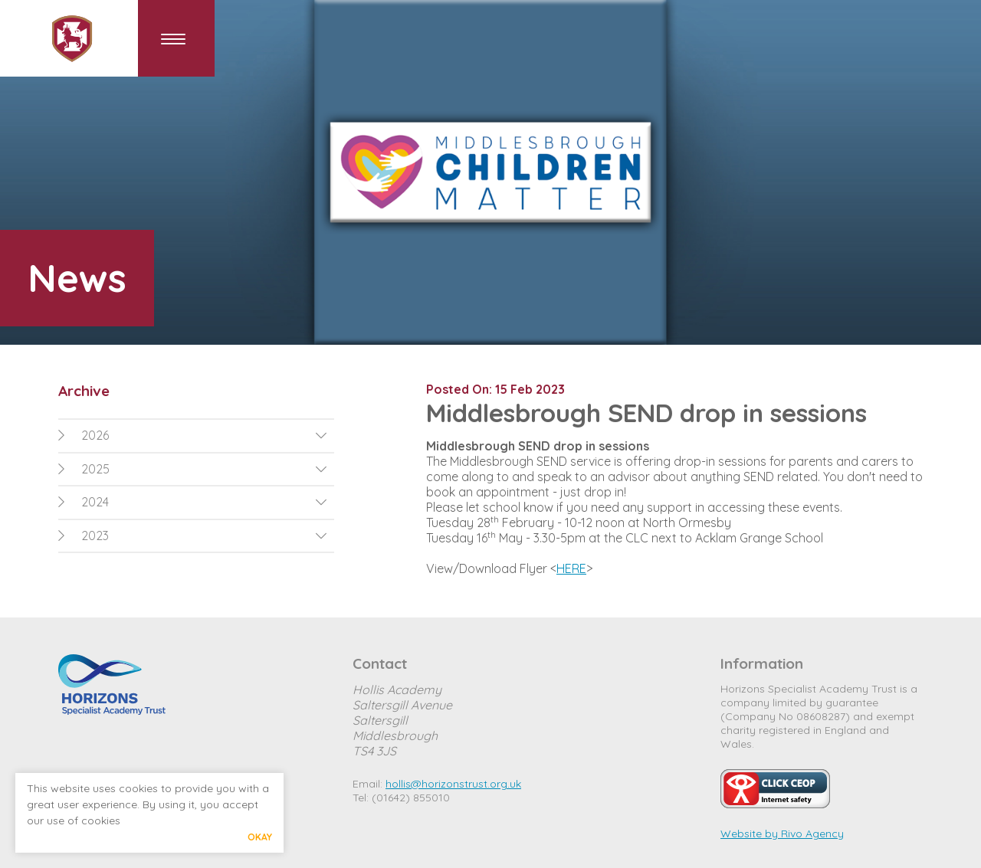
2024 (83, 501)
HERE (571, 568)
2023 (83, 535)
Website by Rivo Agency (782, 833)
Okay (260, 837)
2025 (84, 469)
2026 (83, 435)
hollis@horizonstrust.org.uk (453, 784)
